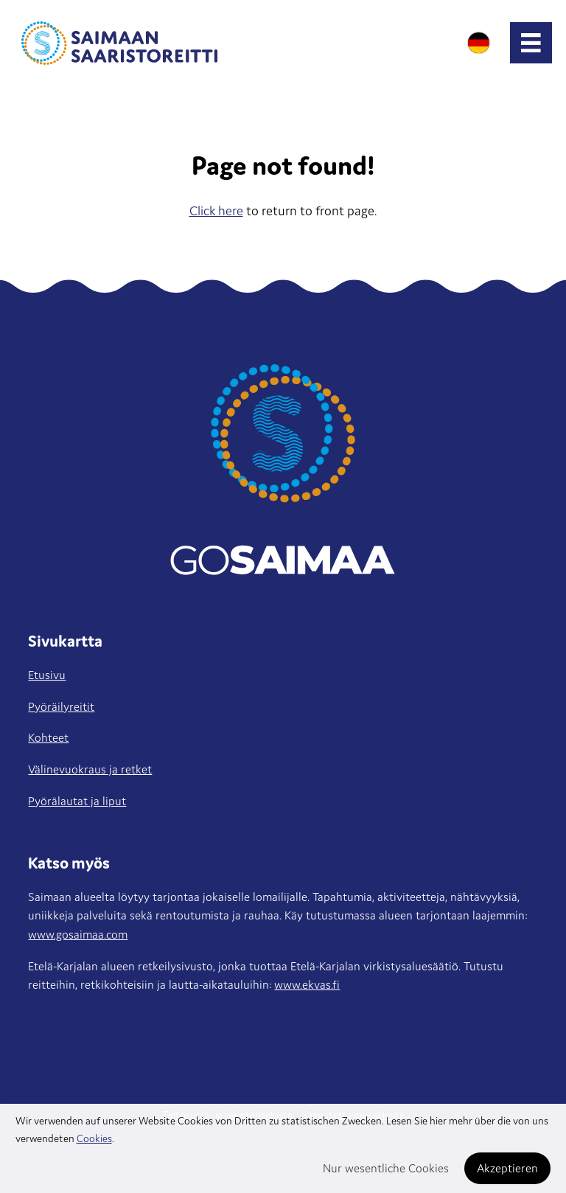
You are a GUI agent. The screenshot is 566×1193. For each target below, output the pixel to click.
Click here (216, 210)
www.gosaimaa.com (77, 934)
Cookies (94, 1138)
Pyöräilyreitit (61, 706)
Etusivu (47, 674)
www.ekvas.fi (307, 984)
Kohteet (48, 737)
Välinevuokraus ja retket (90, 769)
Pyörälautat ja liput (77, 800)
